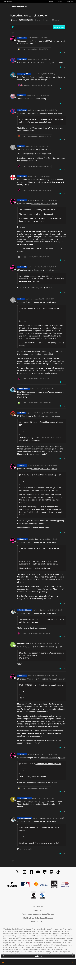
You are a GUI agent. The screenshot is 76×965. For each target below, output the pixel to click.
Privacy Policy (38, 910)
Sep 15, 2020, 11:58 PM (49, 200)
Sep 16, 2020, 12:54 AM (49, 465)
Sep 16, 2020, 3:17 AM (46, 798)
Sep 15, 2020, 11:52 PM (49, 110)
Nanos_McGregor (23, 643)
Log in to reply (59, 27)
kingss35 (22, 95)
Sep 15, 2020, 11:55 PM (42, 176)
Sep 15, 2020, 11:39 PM (42, 38)
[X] (18, 872)
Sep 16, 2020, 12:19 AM (45, 389)
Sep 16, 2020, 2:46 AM (51, 643)
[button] (3, 962)
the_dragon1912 (24, 74)
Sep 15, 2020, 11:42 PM (42, 59)
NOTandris (22, 59)
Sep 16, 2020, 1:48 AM (54, 610)
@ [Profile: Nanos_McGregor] (25, 679)
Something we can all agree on (50, 113)
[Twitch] (45, 872)
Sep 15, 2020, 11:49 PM (41, 95)
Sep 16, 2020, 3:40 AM (54, 818)
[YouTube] (38, 872)
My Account (70, 1)
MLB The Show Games (38, 922)
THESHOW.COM (7, 1)
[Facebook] (31, 872)
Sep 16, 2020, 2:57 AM (49, 754)
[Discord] (51, 872)
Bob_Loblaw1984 (24, 798)
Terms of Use (38, 906)
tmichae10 (22, 38)
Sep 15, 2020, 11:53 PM (40, 146)
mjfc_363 (22, 413)
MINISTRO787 (24, 389)
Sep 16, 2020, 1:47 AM (49, 539)
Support (60, 1)
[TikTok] (58, 872)
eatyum (21, 146)
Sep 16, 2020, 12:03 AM (47, 299)
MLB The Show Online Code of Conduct (38, 918)
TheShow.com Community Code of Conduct (38, 914)
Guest (37, 110)
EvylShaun (22, 176)
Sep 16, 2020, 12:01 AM (49, 267)
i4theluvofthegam (25, 610)
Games (51, 1)
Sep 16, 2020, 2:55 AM (49, 675)
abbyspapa (22, 539)
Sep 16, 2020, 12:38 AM (49, 413)
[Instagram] (24, 872)
